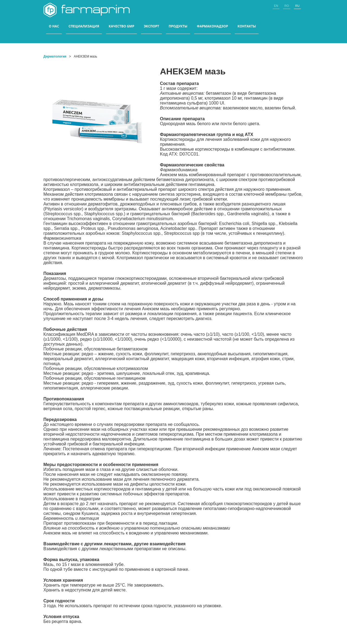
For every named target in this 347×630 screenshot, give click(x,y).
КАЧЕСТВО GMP (121, 26)
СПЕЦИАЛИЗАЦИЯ (84, 26)
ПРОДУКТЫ (178, 26)
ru (297, 5)
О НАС (54, 26)
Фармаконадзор (212, 26)
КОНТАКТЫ (246, 26)
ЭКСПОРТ (151, 26)
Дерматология (54, 56)
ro (286, 5)
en (276, 5)
